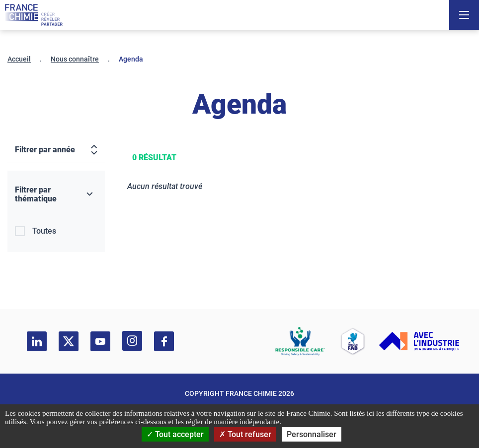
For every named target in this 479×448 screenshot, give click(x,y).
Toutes (44, 231)
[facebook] (164, 341)
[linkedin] (37, 341)
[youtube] (100, 341)
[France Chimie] (34, 15)
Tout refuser (245, 434)
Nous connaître (75, 59)
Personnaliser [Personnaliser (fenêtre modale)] (311, 434)
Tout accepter (175, 434)
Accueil (19, 59)
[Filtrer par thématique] (56, 194)
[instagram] (132, 341)
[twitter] (68, 341)
